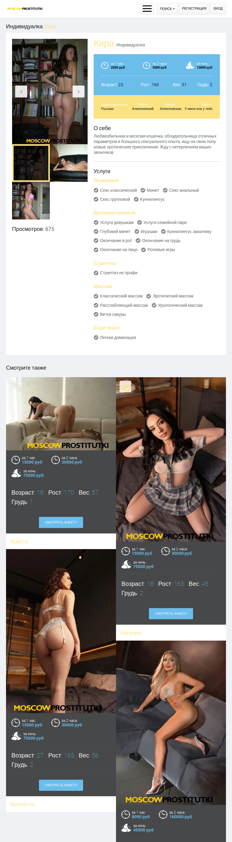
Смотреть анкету (61, 522)
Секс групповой (115, 199)
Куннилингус (152, 199)
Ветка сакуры (113, 314)
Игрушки (149, 231)
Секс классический (118, 190)
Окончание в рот (116, 240)
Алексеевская (171, 109)
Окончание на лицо (118, 249)
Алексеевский (143, 109)
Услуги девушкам (117, 222)
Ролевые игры (161, 249)
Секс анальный (184, 190)
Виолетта (22, 815)
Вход (218, 9)
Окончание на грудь (161, 240)
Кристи (19, 541)
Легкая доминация (118, 337)
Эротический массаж (173, 296)
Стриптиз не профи (118, 272)
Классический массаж (121, 296)
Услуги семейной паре (165, 222)
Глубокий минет (115, 231)
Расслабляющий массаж (124, 305)
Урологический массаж (180, 305)
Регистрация (194, 9)
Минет (153, 190)
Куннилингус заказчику (189, 231)
